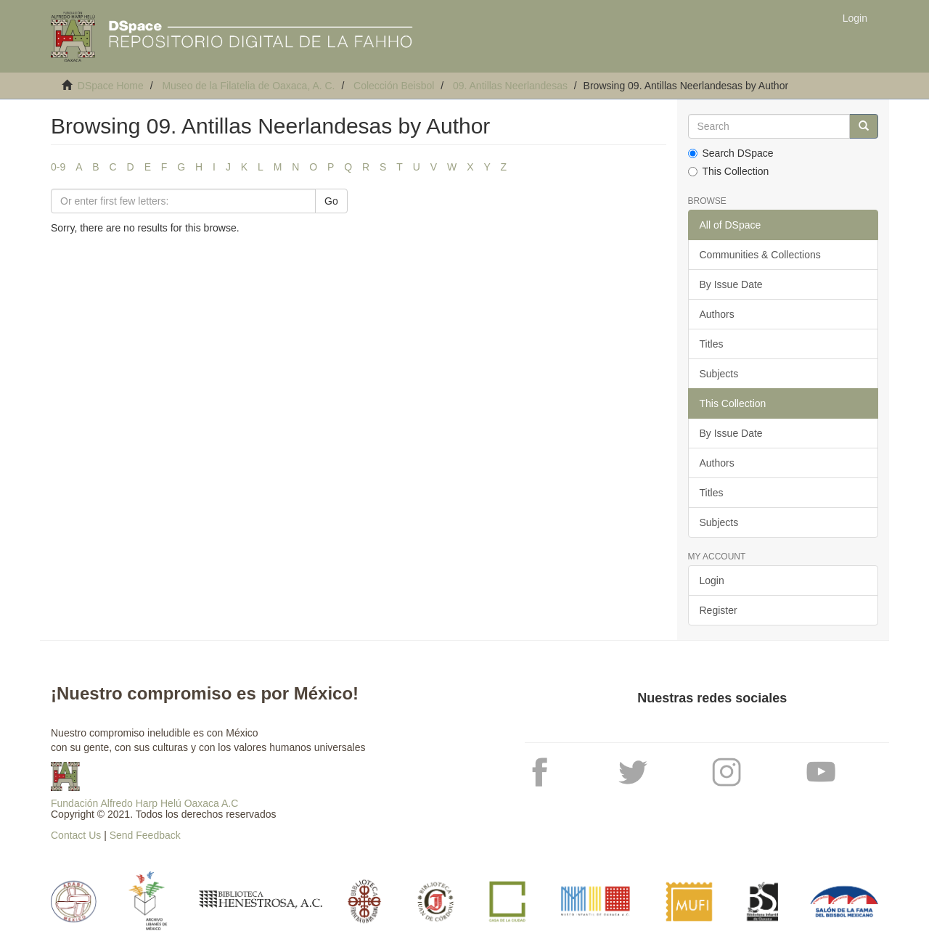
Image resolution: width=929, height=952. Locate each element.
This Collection (728, 171)
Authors (717, 314)
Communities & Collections (760, 254)
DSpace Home (111, 85)
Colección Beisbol (393, 85)
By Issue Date (731, 284)
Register (718, 610)
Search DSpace (731, 153)
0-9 (58, 167)
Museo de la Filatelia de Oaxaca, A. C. (248, 85)
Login (712, 580)
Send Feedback (145, 835)
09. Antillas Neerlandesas (510, 85)
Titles (712, 344)
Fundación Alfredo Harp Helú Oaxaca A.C (144, 803)
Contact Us (76, 835)
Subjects (719, 373)
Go (331, 201)
